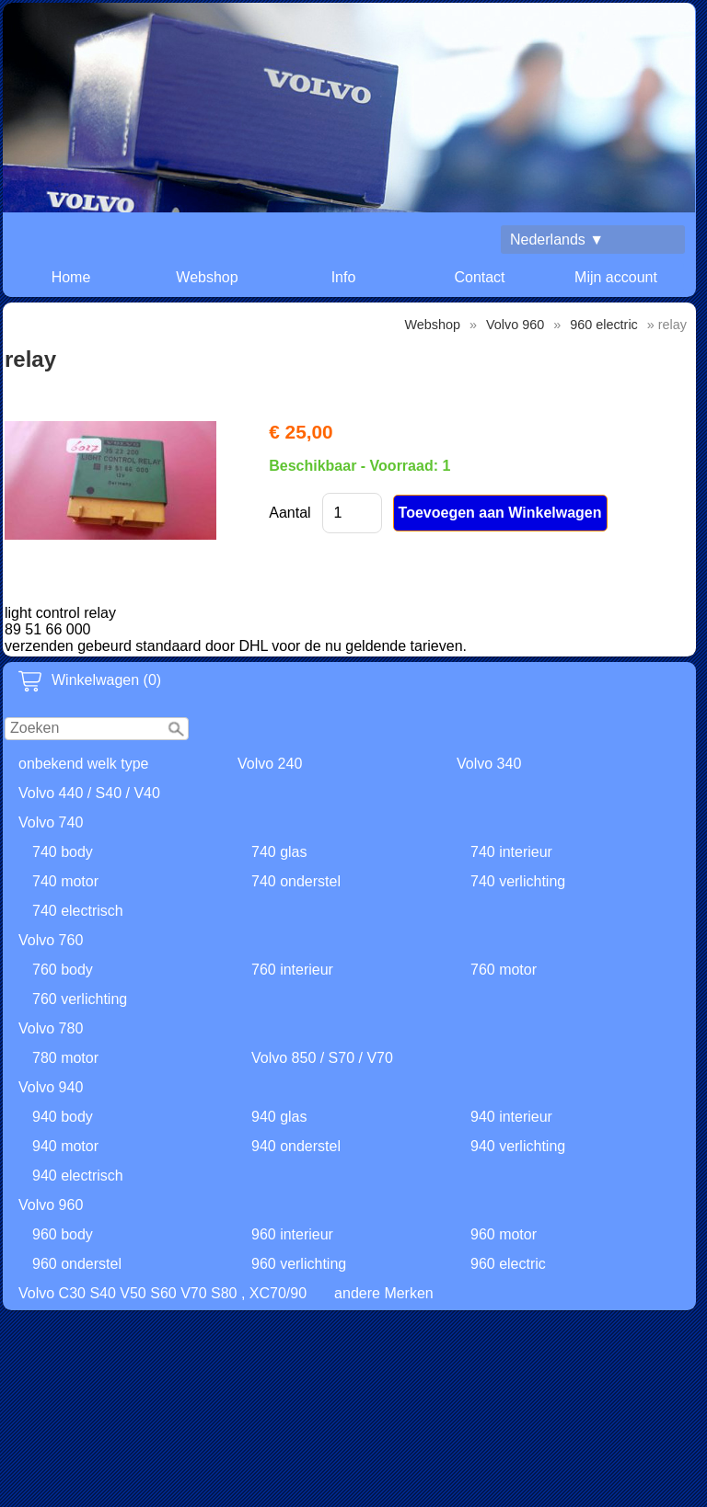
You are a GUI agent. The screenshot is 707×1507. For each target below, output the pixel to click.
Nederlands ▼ (557, 239)
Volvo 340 (489, 763)
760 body (62, 969)
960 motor (503, 1234)
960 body (62, 1234)
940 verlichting (517, 1146)
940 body (62, 1117)
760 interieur (292, 969)
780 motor (65, 1058)
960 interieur (292, 1234)
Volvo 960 (50, 1205)
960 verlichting (298, 1264)
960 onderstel (77, 1264)
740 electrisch (77, 911)
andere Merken (384, 1293)
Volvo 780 (50, 1028)
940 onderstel (296, 1146)
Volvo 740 (50, 822)
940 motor (65, 1146)
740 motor (65, 881)
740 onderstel (296, 881)
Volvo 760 (50, 940)
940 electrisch (77, 1175)
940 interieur (511, 1117)
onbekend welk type (83, 763)
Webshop (207, 277)
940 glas (279, 1117)
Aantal (289, 512)
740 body (62, 852)
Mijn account (615, 277)
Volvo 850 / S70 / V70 (322, 1058)
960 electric (508, 1264)
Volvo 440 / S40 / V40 (89, 793)
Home (71, 277)
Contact (479, 277)
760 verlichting (79, 999)
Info (343, 277)
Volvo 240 (270, 763)
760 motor (503, 969)
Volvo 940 (50, 1087)
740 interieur (511, 852)
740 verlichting (517, 881)
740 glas (279, 852)
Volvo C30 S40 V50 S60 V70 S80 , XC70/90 (162, 1293)
